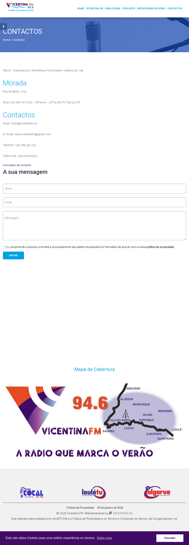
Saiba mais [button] (104, 538)
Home (80, 8)
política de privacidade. (161, 247)
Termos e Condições (120, 518)
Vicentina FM (94, 8)
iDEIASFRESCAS (121, 513)
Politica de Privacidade (80, 507)
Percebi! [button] (169, 538)
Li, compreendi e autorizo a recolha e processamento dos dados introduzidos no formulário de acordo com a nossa (89, 247)
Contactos (174, 8)
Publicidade (112, 8)
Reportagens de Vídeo (151, 8)
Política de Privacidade (86, 518)
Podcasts (128, 8)
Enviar (13, 255)
